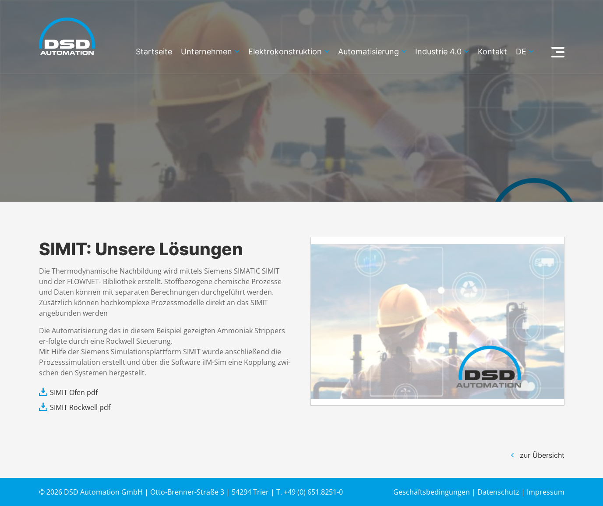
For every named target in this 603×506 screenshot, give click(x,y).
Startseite (154, 52)
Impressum (545, 492)
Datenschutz (498, 492)
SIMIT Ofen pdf (74, 392)
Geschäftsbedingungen (431, 492)
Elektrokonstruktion (285, 52)
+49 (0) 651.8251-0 (313, 492)
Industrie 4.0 (438, 52)
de (521, 52)
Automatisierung (368, 52)
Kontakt (492, 52)
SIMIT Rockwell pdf (80, 407)
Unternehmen (206, 52)
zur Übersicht (542, 455)
